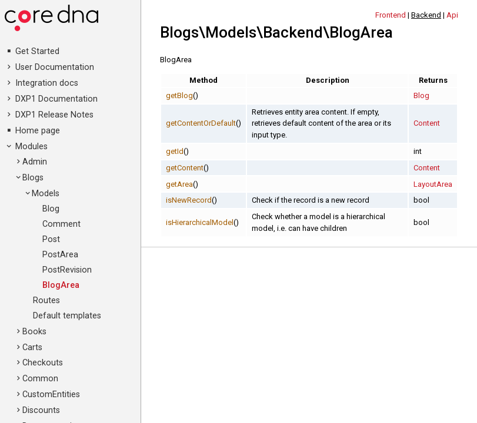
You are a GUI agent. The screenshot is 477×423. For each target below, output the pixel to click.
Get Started (37, 51)
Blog (50, 209)
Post (51, 239)
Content (426, 123)
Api (452, 15)
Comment (61, 224)
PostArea (60, 255)
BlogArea (60, 285)
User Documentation (54, 67)
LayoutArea (432, 184)
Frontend (390, 15)
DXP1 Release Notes (54, 115)
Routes (46, 301)
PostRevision (67, 270)
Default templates (67, 316)
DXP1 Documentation (56, 99)
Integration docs (46, 83)
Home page (37, 131)
